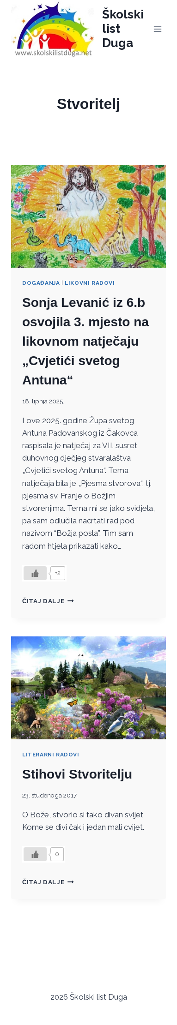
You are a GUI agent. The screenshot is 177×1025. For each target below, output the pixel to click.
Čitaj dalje (48, 601)
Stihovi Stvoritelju (77, 774)
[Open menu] (157, 29)
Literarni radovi (50, 754)
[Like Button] (35, 573)
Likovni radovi (90, 283)
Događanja (41, 283)
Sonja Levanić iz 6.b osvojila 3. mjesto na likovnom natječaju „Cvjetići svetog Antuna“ (85, 341)
